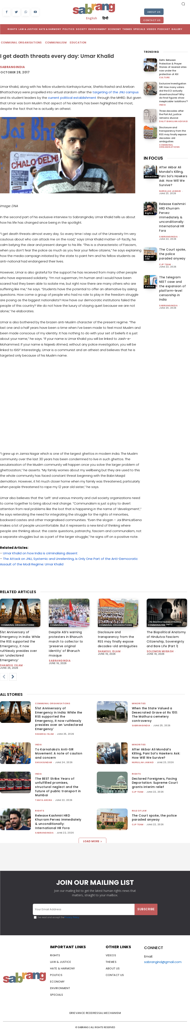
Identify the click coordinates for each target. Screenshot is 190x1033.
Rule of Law (149, 256)
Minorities (151, 175)
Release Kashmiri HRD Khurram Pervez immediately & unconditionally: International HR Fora (172, 216)
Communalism (56, 43)
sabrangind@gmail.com (163, 962)
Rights (149, 212)
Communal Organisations (21, 43)
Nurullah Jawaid (170, 190)
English (91, 18)
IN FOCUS (153, 157)
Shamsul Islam (11, 665)
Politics (149, 285)
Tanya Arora (43, 800)
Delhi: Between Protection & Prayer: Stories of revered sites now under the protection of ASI (173, 67)
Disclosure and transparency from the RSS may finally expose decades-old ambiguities (172, 133)
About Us (153, 12)
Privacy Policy (71, 917)
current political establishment (72, 97)
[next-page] (13, 677)
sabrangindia (168, 236)
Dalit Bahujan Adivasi (173, 121)
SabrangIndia (12, 67)
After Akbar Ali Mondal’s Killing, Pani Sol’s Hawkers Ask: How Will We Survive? (173, 175)
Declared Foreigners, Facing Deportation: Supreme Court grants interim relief (155, 782)
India (162, 104)
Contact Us (151, 20)
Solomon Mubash (160, 651)
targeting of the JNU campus (116, 92)
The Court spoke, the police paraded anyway (172, 253)
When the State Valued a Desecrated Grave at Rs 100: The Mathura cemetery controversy (155, 714)
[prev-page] (4, 677)
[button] (183, 4)
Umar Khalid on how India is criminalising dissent (40, 553)
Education (78, 43)
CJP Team (165, 263)
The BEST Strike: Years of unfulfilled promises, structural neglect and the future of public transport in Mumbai (58, 786)
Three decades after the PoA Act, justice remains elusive (171, 114)
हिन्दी (105, 18)
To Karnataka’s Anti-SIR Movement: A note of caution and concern (58, 753)
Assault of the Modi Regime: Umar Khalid (31, 564)
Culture (164, 78)
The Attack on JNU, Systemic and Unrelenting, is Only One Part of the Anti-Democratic (70, 558)
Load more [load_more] (92, 841)
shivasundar (43, 762)
